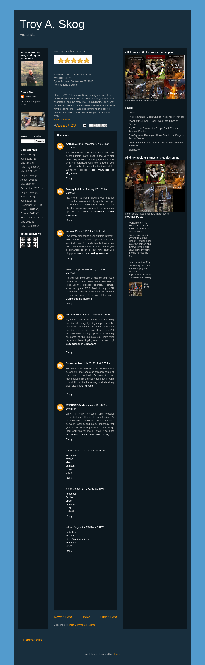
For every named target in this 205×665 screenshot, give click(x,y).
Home (86, 617)
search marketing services (93, 253)
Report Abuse (32, 639)
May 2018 (26, 184)
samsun (70, 465)
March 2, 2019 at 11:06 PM (90, 231)
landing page (86, 385)
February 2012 (29, 226)
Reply (69, 178)
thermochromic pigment (79, 298)
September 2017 (30, 188)
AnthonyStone (74, 144)
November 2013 (29, 205)
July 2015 (26, 196)
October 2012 (28, 213)
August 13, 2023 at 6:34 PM (88, 488)
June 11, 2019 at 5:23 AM (96, 314)
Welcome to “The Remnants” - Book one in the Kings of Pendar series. (139, 227)
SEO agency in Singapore (81, 343)
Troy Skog (30, 96)
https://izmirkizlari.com (78, 539)
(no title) (146, 285)
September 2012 (30, 217)
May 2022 (26, 163)
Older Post (108, 617)
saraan (70, 231)
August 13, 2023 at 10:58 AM (89, 450)
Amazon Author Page (140, 262)
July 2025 (26, 154)
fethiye (69, 458)
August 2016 (28, 192)
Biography (134, 149)
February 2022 (29, 167)
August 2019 (28, 175)
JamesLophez (74, 363)
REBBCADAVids (75, 405)
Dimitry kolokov (75, 189)
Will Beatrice (73, 314)
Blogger (117, 654)
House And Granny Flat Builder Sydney (87, 434)
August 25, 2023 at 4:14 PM (89, 527)
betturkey (71, 532)
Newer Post (63, 617)
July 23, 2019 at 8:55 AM (96, 363)
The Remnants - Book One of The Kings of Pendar (156, 116)
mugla (69, 469)
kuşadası (71, 455)
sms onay (71, 542)
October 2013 (28, 209)
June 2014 (26, 200)
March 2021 (27, 171)
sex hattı (70, 535)
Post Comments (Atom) (82, 624)
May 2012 (26, 221)
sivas (69, 462)
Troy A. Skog (52, 24)
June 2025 (26, 158)
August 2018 (28, 179)
